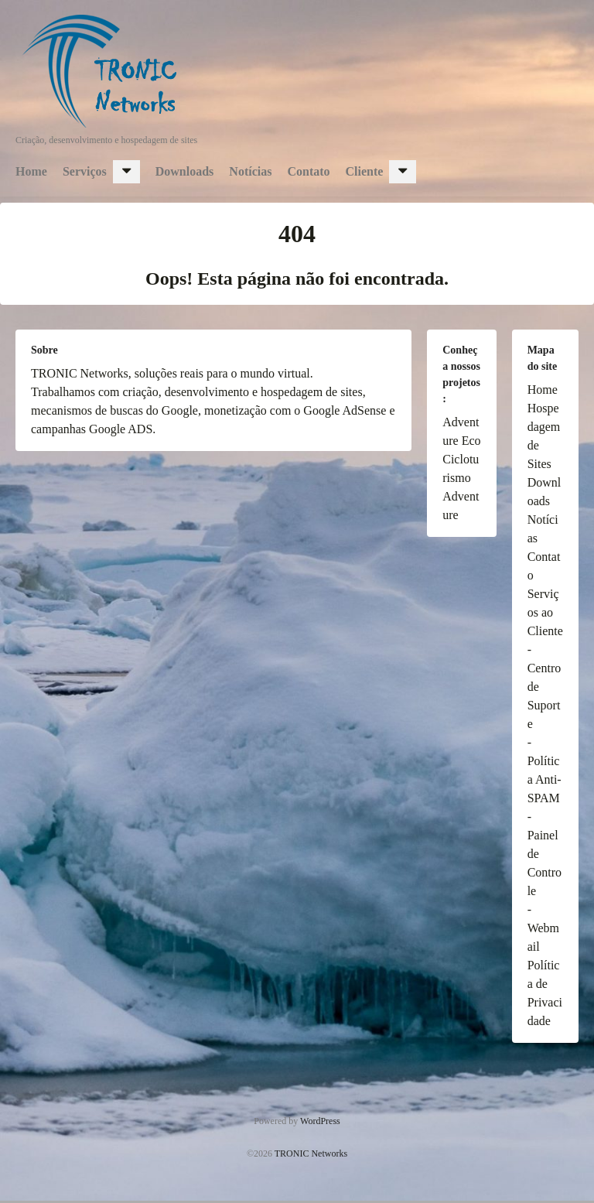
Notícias (250, 171)
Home (31, 171)
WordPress (320, 1121)
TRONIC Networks (311, 1153)
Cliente (365, 171)
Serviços (85, 171)
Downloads (184, 171)
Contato (308, 171)
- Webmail (543, 928)
